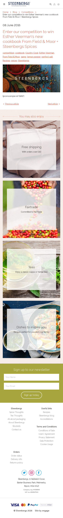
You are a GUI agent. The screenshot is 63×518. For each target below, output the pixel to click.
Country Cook (31, 53)
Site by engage (42, 511)
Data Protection (46, 441)
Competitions (27, 12)
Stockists (16, 426)
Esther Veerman (46, 53)
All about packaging (16, 419)
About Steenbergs (16, 422)
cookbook (19, 53)
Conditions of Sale (46, 430)
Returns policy (16, 463)
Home (5, 12)
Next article (53, 104)
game (23, 57)
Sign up (31, 395)
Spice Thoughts (16, 412)
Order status (16, 456)
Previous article (12, 104)
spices (14, 61)
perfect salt (47, 57)
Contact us (16, 429)
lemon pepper (34, 57)
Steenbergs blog (46, 416)
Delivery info (16, 459)
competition (8, 53)
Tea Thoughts (16, 416)
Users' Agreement (47, 434)
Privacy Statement (46, 437)
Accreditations (46, 419)
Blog (15, 12)
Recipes (6, 61)
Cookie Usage (46, 444)
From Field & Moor (11, 57)
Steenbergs (23, 61)
